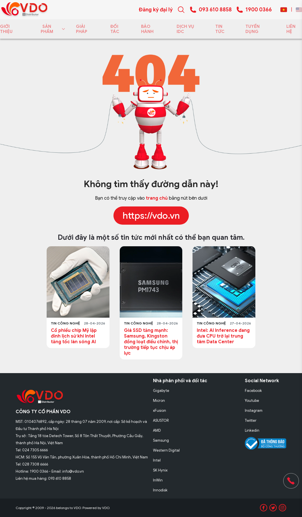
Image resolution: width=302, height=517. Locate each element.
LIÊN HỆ (290, 29)
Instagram (253, 410)
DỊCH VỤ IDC (185, 29)
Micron (159, 400)
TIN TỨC (219, 29)
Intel (157, 460)
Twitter (251, 420)
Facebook (253, 390)
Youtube (252, 400)
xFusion (159, 410)
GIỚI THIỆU (6, 29)
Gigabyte (161, 390)
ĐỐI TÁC (114, 29)
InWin (158, 480)
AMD (157, 430)
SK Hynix (160, 470)
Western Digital (166, 450)
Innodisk (160, 490)
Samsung (161, 440)
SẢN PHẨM (52, 29)
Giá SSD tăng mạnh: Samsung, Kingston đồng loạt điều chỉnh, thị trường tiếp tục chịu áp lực (151, 342)
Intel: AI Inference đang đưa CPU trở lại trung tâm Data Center (223, 336)
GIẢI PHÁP (81, 29)
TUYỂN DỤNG (252, 29)
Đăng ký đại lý (156, 9)
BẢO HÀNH (147, 29)
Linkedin (252, 430)
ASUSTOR (161, 420)
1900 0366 (258, 9)
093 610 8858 (215, 9)
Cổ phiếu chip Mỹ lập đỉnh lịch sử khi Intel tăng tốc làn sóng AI (74, 336)
